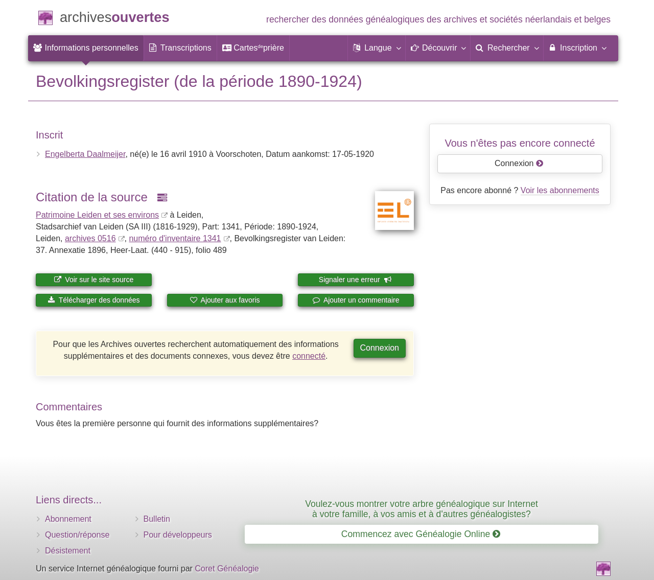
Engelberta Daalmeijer (85, 154)
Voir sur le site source (93, 279)
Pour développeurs (178, 534)
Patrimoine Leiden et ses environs (97, 215)
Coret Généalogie (227, 568)
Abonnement (68, 519)
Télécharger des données (93, 300)
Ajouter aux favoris (225, 300)
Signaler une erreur (355, 279)
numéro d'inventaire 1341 (175, 238)
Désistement (67, 550)
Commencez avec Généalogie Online (420, 534)
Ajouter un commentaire (356, 300)
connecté (308, 356)
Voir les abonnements (560, 190)
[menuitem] (86, 48)
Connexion (380, 347)
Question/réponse (77, 534)
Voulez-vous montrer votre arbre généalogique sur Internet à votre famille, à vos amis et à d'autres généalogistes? (421, 509)
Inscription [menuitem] (577, 47)
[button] (376, 48)
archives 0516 (90, 238)
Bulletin (157, 519)
